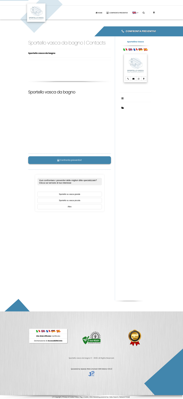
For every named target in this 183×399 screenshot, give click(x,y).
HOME (99, 13)
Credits (86, 397)
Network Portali (124, 397)
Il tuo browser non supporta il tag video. (62, 127)
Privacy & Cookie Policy (70, 397)
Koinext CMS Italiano (99, 369)
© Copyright (57, 397)
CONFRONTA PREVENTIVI (117, 13)
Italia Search (114, 397)
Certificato (48, 336)
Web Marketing (95, 397)
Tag (81, 397)
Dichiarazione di (48, 341)
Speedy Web (85, 369)
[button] (135, 13)
